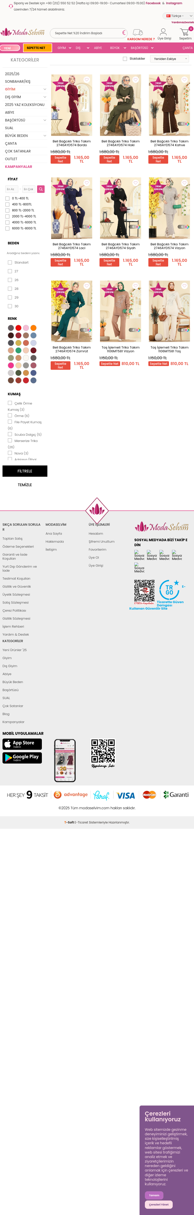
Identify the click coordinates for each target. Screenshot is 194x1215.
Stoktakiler (134, 58)
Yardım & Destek (16, 634)
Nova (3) (18, 453)
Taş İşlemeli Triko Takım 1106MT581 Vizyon (121, 349)
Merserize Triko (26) (23, 443)
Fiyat (13, 179)
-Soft (69, 805)
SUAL (9, 127)
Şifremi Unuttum (102, 541)
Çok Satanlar (13, 706)
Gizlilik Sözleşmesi (16, 618)
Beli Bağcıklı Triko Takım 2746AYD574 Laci (72, 246)
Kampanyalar (14, 722)
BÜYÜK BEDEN (115, 48)
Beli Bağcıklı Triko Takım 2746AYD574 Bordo (72, 143)
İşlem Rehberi (13, 626)
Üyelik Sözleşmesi (16, 594)
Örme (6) (18, 415)
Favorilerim (97, 549)
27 (13, 271)
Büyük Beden (13, 682)
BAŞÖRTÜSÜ (139, 48)
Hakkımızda (55, 541)
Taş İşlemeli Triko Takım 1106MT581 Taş (169, 349)
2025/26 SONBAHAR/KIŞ (17, 77)
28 (13, 288)
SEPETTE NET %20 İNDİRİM (36, 48)
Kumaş (14, 394)
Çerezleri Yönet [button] (159, 1205)
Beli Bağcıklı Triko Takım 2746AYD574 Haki (121, 143)
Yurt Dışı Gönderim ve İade (20, 568)
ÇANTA (11, 143)
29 (13, 297)
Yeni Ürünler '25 (15, 650)
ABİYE (98, 48)
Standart (18, 262)
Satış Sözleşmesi (16, 602)
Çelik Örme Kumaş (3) (20, 406)
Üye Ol (94, 557)
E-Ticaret (81, 805)
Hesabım (96, 533)
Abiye (7, 674)
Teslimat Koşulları (16, 578)
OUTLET (11, 158)
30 (13, 306)
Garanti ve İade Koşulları (15, 556)
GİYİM (62, 48)
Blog (6, 714)
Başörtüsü (11, 690)
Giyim (7, 658)
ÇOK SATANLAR (18, 151)
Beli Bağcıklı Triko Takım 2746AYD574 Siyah (121, 246)
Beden (13, 243)
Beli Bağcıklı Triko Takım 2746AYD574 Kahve (170, 143)
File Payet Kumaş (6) (25, 425)
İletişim (51, 549)
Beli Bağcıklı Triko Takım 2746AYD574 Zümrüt (72, 349)
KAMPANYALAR (18, 166)
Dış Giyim (10, 666)
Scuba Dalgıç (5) (25, 434)
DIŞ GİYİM (80, 48)
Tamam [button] (154, 1195)
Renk (12, 318)
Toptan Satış (13, 538)
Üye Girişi (96, 565)
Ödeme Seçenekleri (18, 546)
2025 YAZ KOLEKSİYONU (25, 104)
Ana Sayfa (54, 533)
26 (13, 280)
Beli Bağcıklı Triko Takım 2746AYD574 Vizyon (170, 246)
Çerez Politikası (14, 610)
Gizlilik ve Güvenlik (17, 586)
